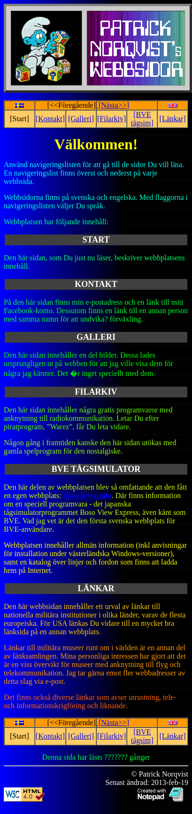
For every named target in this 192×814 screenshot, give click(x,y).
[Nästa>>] (113, 105)
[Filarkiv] (111, 119)
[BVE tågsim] (142, 118)
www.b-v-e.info (87, 495)
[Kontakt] (50, 119)
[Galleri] (81, 119)
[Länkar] (173, 119)
